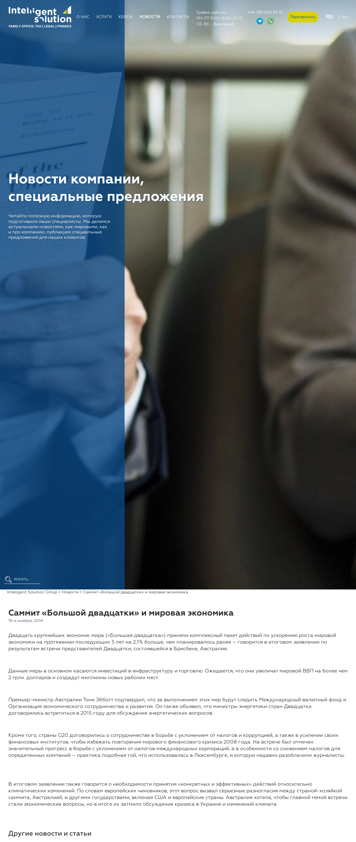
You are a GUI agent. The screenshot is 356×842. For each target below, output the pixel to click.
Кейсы (125, 17)
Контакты (178, 17)
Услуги (104, 17)
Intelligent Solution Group (32, 592)
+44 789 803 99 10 (265, 12)
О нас (83, 17)
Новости (149, 17)
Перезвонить (303, 17)
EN (344, 17)
